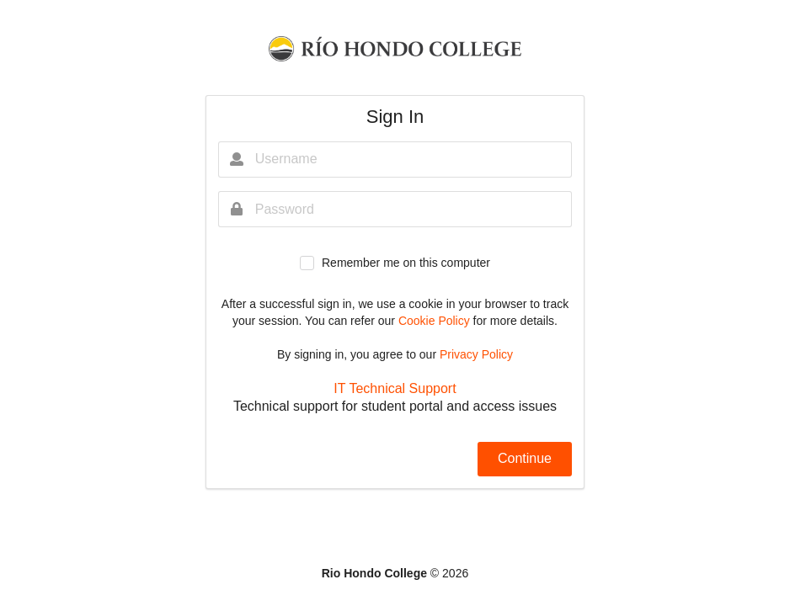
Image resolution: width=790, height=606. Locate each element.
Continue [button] (525, 458)
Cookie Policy (435, 320)
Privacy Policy (476, 354)
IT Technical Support (395, 388)
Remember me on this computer (406, 262)
